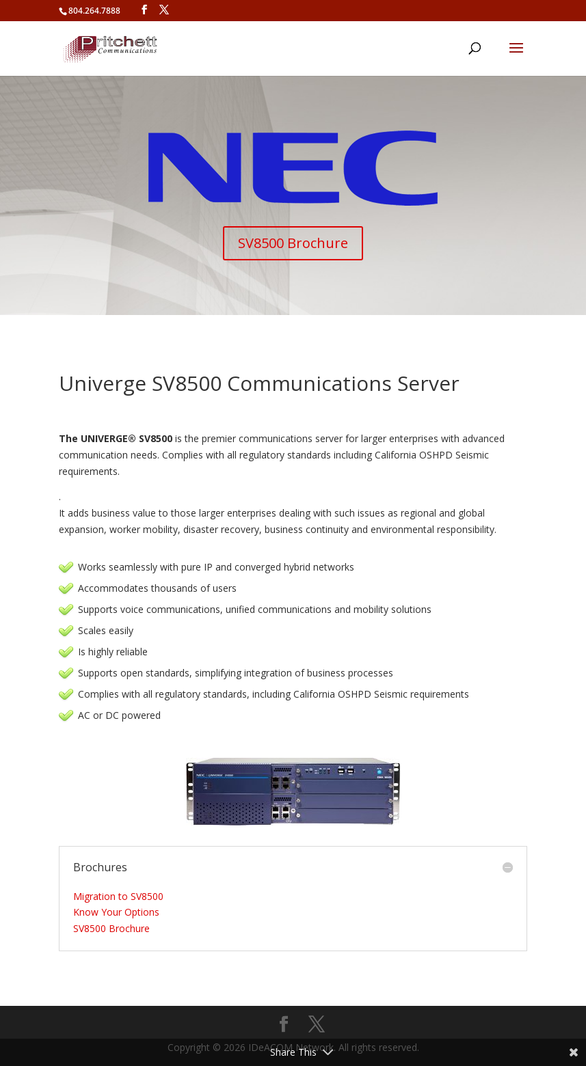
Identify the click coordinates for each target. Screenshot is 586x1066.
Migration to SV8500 (118, 896)
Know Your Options (116, 911)
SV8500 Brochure (293, 243)
